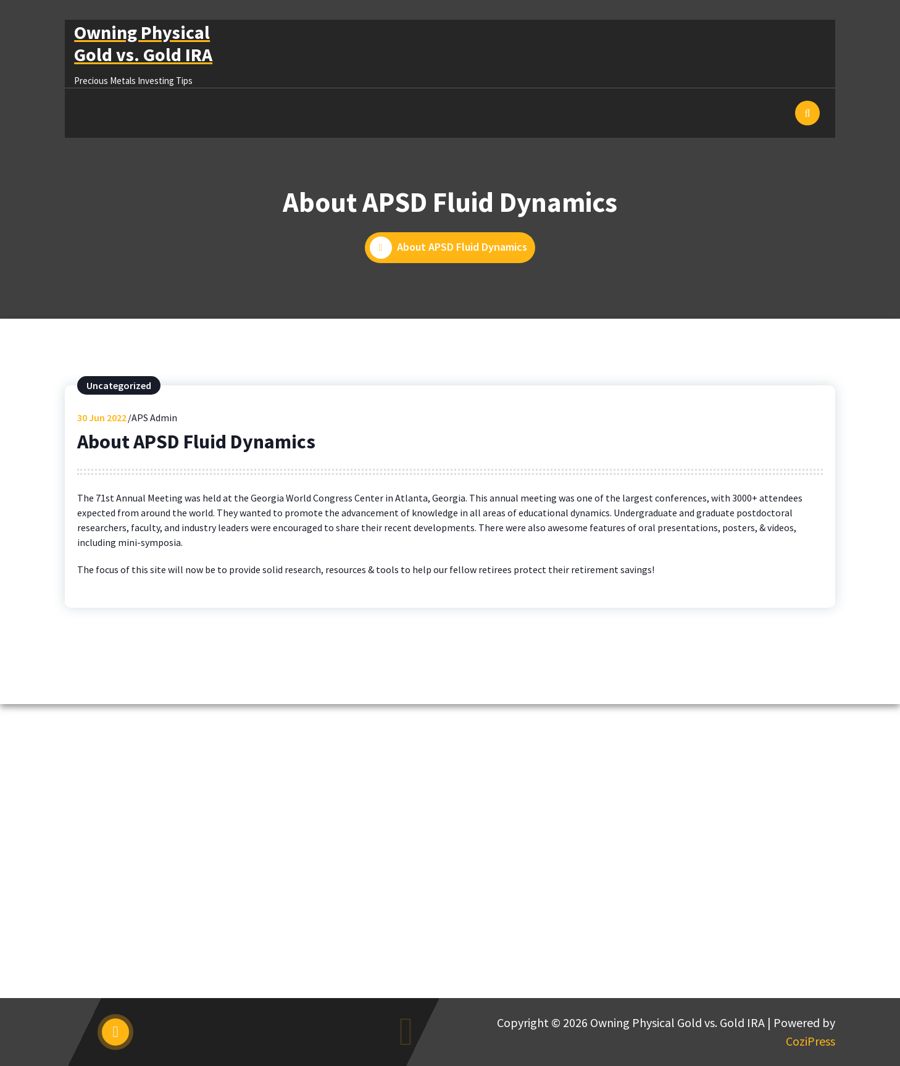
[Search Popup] (807, 113)
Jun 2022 (102, 417)
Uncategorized (118, 385)
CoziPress (810, 1041)
